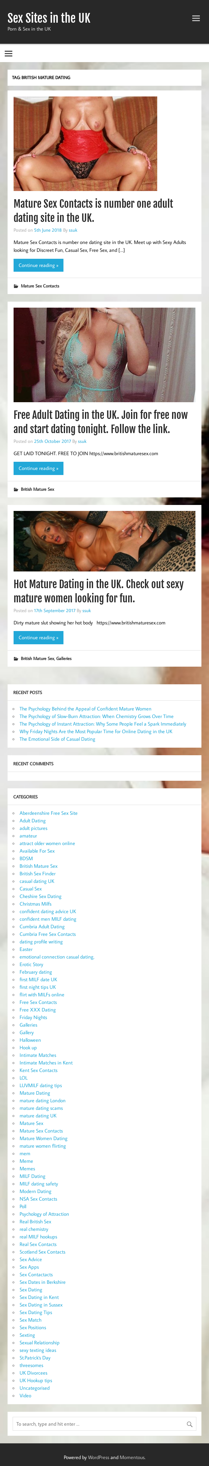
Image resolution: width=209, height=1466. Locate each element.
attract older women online (47, 843)
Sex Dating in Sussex (41, 1304)
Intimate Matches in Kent (46, 1062)
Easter (26, 949)
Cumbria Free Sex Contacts (48, 934)
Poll (23, 1206)
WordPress (98, 1457)
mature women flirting (43, 1146)
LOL (23, 1078)
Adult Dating (33, 820)
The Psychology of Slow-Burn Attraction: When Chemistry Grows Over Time (97, 716)
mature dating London (43, 1100)
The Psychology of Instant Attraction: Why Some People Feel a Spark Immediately (103, 724)
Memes (27, 1168)
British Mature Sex (37, 489)
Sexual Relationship (40, 1342)
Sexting (27, 1335)
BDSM (26, 858)
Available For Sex (37, 851)
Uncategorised (35, 1388)
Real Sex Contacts (38, 1244)
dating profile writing (41, 941)
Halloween (30, 1040)
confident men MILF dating (48, 919)
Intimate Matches (38, 1055)
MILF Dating (32, 1176)
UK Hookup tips (36, 1380)
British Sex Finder (38, 873)
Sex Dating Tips (36, 1312)
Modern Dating (35, 1191)
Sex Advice (31, 1259)
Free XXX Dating (38, 1009)
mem (25, 1153)
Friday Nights (33, 1017)
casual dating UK (37, 881)
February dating (36, 972)
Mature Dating (35, 1093)
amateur (28, 835)
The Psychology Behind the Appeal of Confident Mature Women (86, 708)
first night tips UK (38, 987)
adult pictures (33, 828)
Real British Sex (35, 1221)
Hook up (28, 1047)
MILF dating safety (39, 1183)
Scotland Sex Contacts (42, 1252)
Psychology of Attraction (44, 1214)
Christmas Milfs (35, 904)
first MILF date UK (38, 979)
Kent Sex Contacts (38, 1070)
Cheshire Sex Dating (41, 896)
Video (25, 1395)
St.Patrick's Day (35, 1357)
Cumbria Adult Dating (42, 926)
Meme (26, 1161)
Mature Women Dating (44, 1138)
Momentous (132, 1457)
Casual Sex (31, 888)
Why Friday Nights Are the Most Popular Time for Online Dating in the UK (96, 731)
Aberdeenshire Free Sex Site (49, 813)
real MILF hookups (38, 1236)
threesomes (31, 1365)
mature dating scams (41, 1108)
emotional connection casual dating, (57, 956)
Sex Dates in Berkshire (43, 1282)
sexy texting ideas (38, 1350)
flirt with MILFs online (42, 994)
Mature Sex (31, 1123)
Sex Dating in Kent (39, 1297)
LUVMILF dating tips (41, 1085)
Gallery (27, 1032)
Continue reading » (38, 265)
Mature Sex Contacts (40, 286)
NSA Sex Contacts (38, 1199)
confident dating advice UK (48, 911)
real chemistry (34, 1229)
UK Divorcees (33, 1373)
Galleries (63, 658)
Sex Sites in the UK (49, 18)
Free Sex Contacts (38, 1002)
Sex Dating (31, 1289)
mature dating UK (38, 1115)
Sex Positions (33, 1327)
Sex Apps (29, 1267)
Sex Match (30, 1320)
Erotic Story (31, 964)
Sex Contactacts (36, 1274)
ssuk (73, 230)
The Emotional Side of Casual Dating (57, 739)
